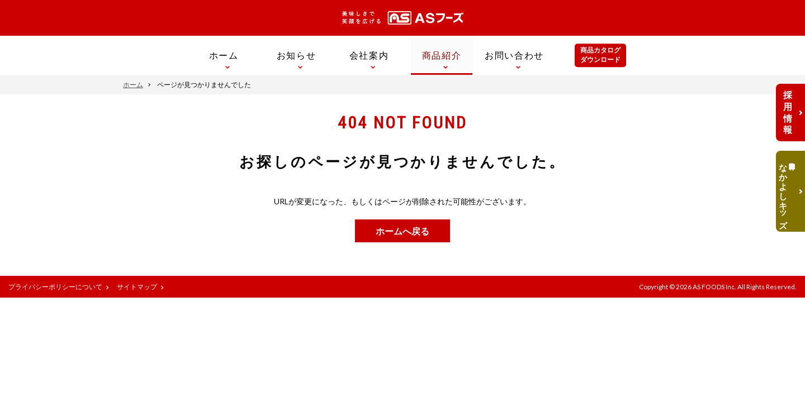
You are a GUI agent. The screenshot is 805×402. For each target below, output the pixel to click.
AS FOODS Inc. (714, 287)
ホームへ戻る (402, 231)
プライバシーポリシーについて (55, 287)
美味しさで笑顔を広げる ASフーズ (402, 18)
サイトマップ (137, 287)
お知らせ (296, 55)
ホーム (224, 55)
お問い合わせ (514, 55)
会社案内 (369, 55)
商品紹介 (441, 55)
